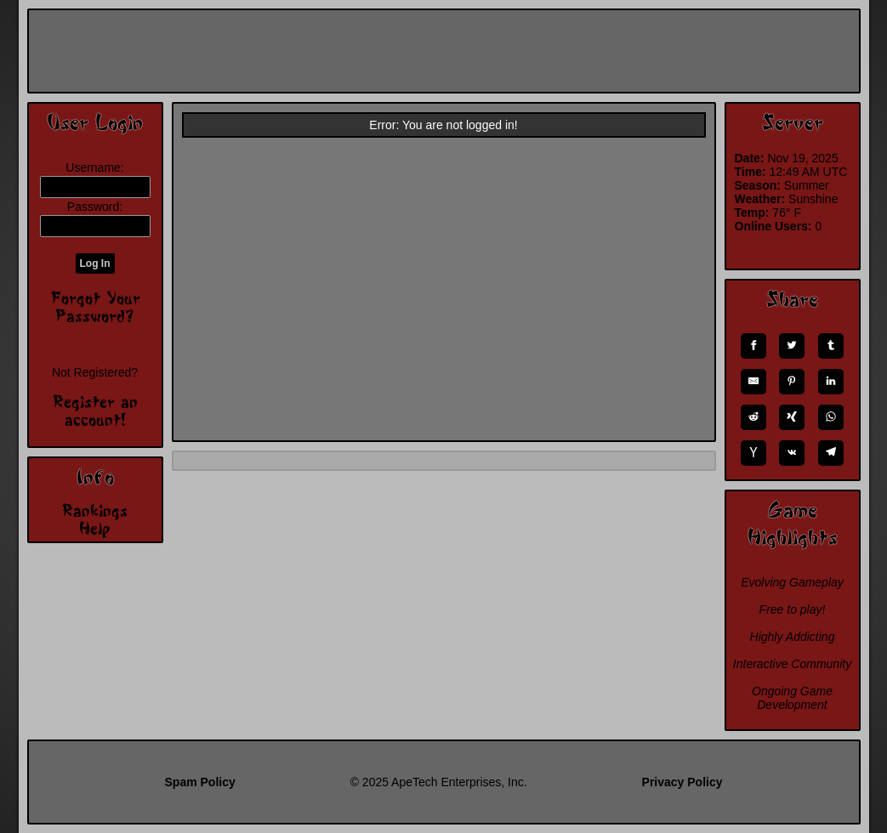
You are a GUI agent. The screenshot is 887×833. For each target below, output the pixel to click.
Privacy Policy (682, 782)
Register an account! (95, 410)
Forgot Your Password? (95, 306)
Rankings (95, 510)
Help (95, 528)
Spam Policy (200, 782)
